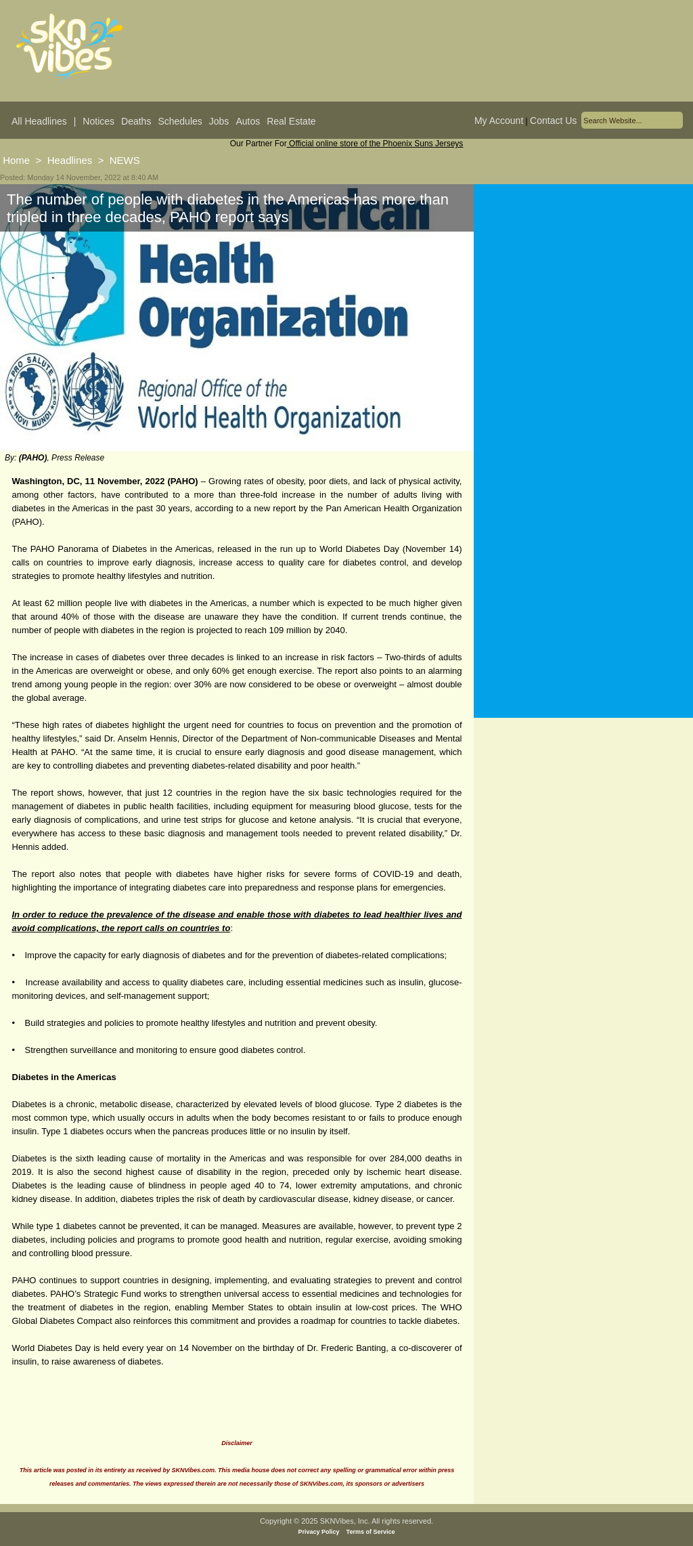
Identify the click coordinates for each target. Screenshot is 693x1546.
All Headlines (39, 121)
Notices (98, 121)
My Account (498, 120)
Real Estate (291, 121)
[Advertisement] (583, 317)
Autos (248, 121)
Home (16, 160)
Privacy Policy (319, 1531)
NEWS (125, 160)
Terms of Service (370, 1531)
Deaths (136, 121)
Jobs (219, 121)
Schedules (180, 121)
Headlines (70, 160)
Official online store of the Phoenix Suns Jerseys (375, 143)
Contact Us (553, 120)
